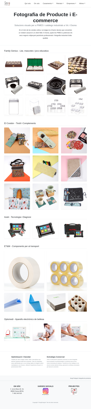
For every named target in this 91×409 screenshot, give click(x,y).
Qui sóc (28, 3)
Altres (81, 3)
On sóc (37, 3)
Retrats (59, 3)
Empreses (71, 3)
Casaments (47, 3)
